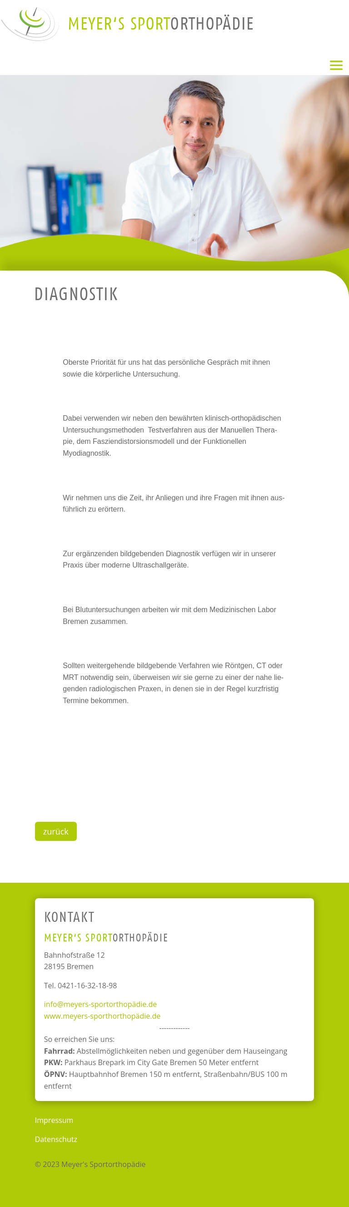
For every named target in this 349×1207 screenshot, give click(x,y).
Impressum (54, 1120)
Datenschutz (56, 1139)
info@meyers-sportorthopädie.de (100, 1004)
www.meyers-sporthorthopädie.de (102, 1016)
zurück (56, 831)
